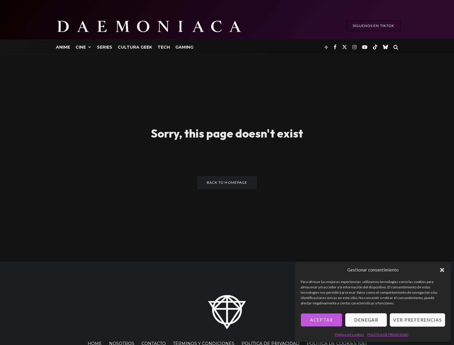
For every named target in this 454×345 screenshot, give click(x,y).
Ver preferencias (417, 319)
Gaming (184, 47)
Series (104, 47)
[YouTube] (365, 46)
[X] (344, 46)
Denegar (366, 319)
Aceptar (321, 319)
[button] (442, 270)
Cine (80, 47)
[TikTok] (375, 46)
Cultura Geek (135, 47)
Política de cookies (349, 334)
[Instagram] (355, 46)
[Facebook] (335, 46)
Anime (63, 47)
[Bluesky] (385, 46)
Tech (163, 47)
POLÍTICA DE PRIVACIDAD (387, 334)
